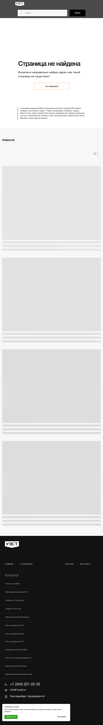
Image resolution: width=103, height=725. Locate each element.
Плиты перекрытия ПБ (14, 634)
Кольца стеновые (12, 584)
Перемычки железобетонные (17, 617)
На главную (50, 86)
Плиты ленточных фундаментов (18, 658)
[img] (19, 4)
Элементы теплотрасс (14, 600)
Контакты (85, 564)
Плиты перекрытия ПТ (14, 641)
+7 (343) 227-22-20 (25, 684)
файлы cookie (19, 709)
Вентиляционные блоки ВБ (16, 592)
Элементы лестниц (13, 609)
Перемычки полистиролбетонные (18, 674)
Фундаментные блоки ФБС (16, 650)
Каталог (69, 564)
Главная (9, 564)
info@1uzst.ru (18, 690)
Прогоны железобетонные (16, 666)
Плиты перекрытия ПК (14, 625)
